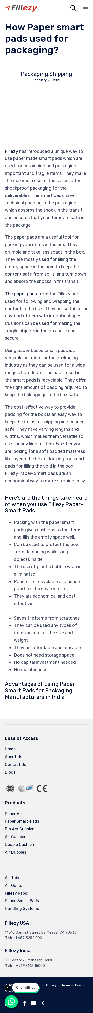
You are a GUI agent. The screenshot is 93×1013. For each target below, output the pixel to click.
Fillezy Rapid (16, 893)
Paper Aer (14, 813)
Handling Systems (22, 908)
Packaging (34, 74)
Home (10, 749)
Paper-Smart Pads (22, 900)
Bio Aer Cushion (20, 829)
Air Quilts (13, 885)
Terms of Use (71, 985)
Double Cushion (19, 844)
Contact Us (15, 764)
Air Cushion (16, 836)
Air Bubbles (15, 852)
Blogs (10, 772)
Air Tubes (13, 877)
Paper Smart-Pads (22, 821)
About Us (13, 756)
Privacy (51, 985)
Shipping (60, 74)
